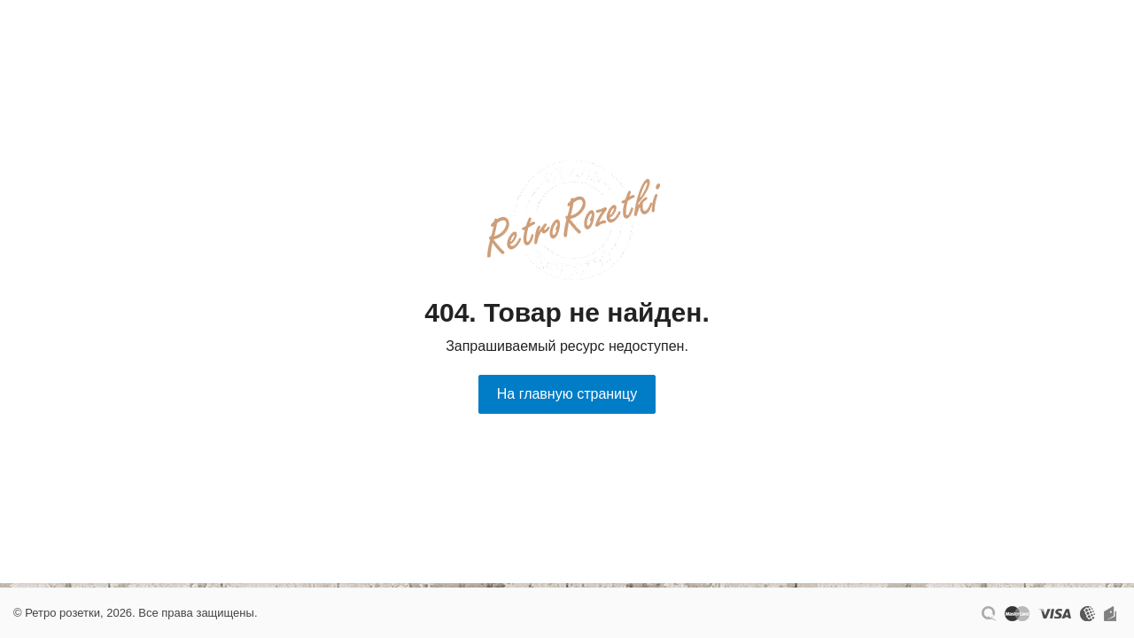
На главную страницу (567, 393)
